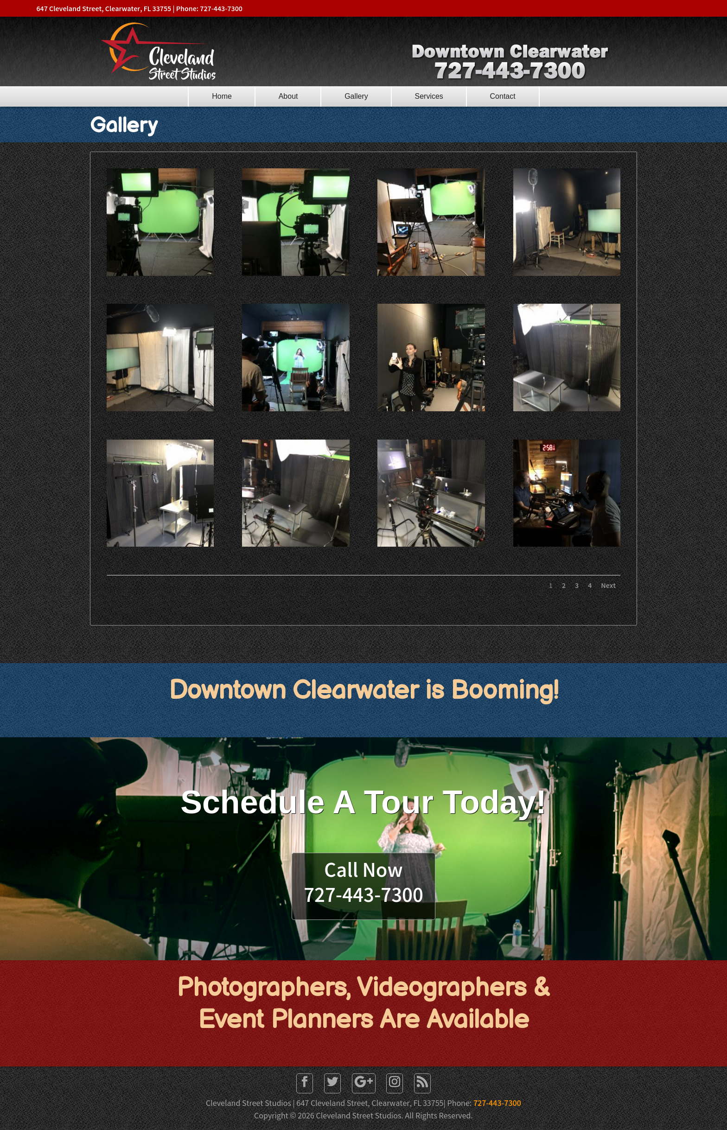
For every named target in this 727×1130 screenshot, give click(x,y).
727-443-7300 (497, 1104)
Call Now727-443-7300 (363, 885)
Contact (503, 96)
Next (608, 586)
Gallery (356, 96)
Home (222, 96)
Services (429, 96)
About (288, 96)
